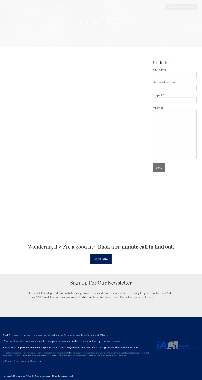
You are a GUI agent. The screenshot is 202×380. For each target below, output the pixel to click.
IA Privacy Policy (11, 361)
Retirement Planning (170, 82)
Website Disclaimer (31, 361)
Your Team (173, 167)
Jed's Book (164, 138)
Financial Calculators (172, 146)
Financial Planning (169, 75)
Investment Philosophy (172, 124)
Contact (191, 167)
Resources (164, 110)
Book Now (101, 259)
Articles (176, 131)
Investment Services (170, 89)
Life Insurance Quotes (171, 160)
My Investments (186, 174)
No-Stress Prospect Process (175, 117)
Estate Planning (167, 96)
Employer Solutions (170, 103)
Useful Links (165, 153)
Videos (161, 131)
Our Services (165, 68)
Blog (190, 131)
